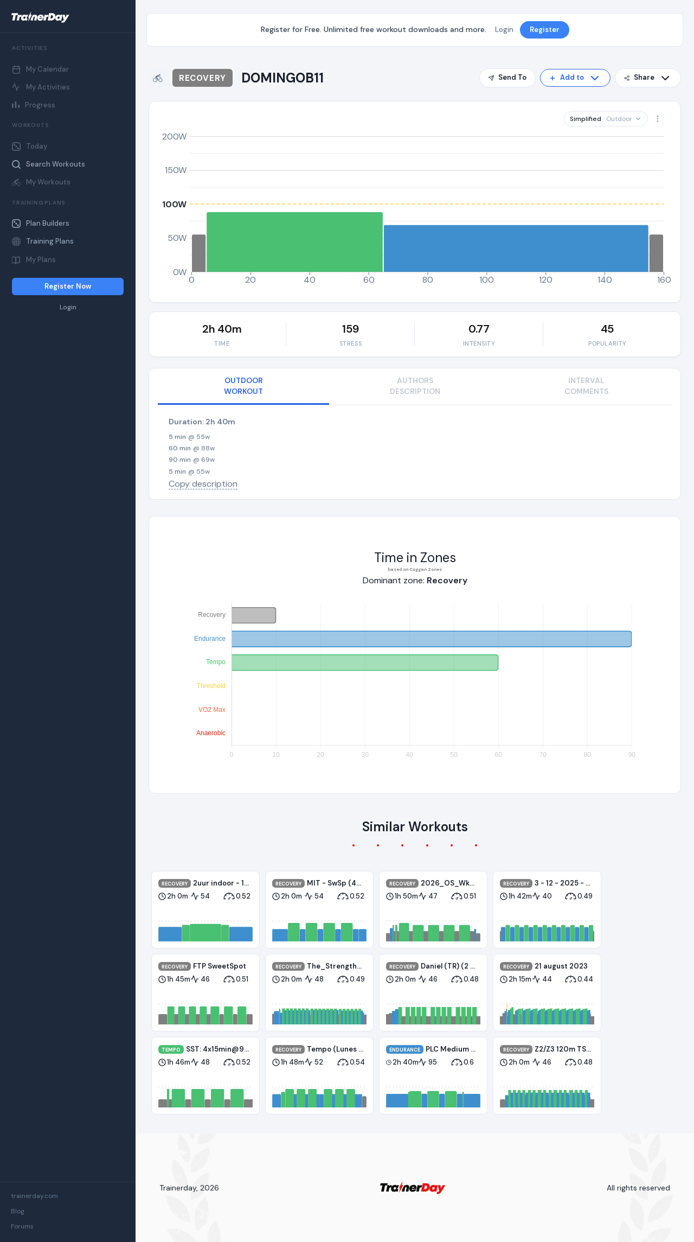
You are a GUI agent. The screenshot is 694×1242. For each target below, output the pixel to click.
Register (545, 29)
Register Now (67, 286)
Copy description (203, 483)
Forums (22, 1226)
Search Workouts (48, 164)
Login (68, 307)
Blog (17, 1211)
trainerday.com (34, 1196)
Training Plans (43, 241)
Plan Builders (40, 223)
